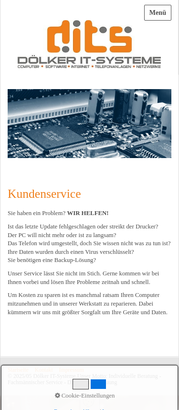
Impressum (71, 370)
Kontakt (44, 370)
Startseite (18, 370)
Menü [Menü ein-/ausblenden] (157, 12)
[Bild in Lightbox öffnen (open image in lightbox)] (89, 123)
